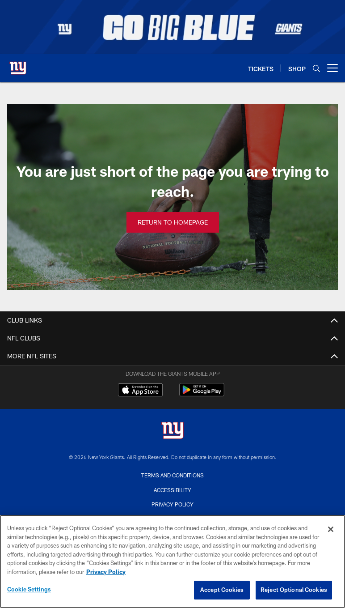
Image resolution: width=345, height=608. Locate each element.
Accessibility (172, 490)
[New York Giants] (172, 431)
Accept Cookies (222, 589)
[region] (172, 561)
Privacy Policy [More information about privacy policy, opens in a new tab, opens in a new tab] (106, 571)
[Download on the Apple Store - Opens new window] (140, 391)
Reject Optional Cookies (294, 589)
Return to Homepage (173, 222)
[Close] (331, 529)
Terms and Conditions (172, 475)
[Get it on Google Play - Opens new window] (201, 394)
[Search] (316, 68)
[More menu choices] (332, 68)
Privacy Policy (172, 504)
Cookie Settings (29, 589)
